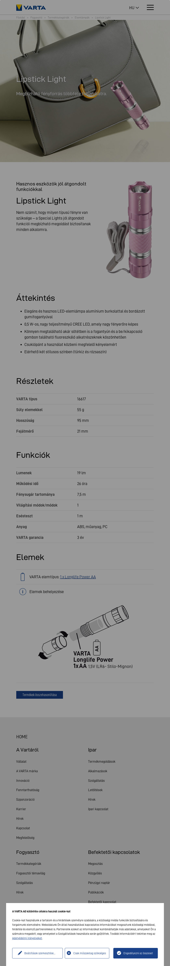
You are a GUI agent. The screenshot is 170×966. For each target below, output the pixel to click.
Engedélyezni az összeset (138, 953)
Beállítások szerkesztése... (39, 953)
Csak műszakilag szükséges (89, 953)
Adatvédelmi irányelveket (27, 938)
